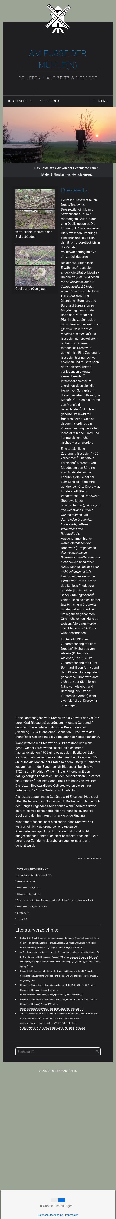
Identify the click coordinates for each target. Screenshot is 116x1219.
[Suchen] (97, 1053)
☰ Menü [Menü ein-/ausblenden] (101, 101)
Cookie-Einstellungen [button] (56, 1206)
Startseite (18, 101)
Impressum (71, 1214)
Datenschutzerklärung (50, 1214)
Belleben (47, 101)
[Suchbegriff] (58, 1053)
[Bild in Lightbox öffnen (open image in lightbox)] (35, 200)
